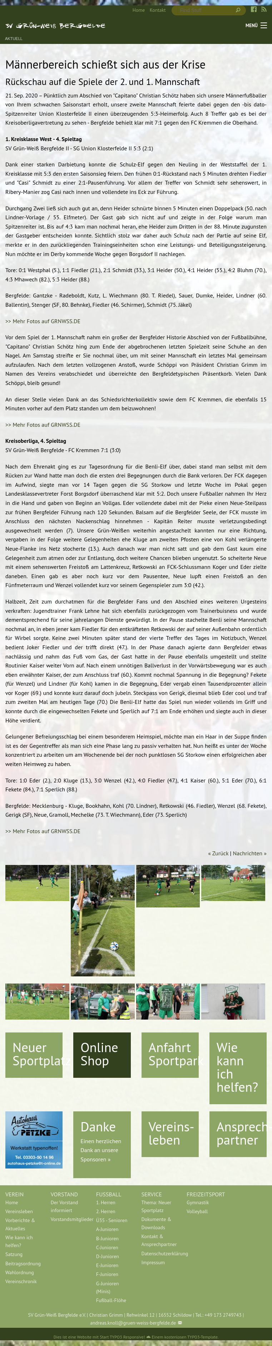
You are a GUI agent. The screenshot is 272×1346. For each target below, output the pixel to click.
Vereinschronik (21, 1281)
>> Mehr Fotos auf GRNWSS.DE (42, 321)
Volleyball (197, 1211)
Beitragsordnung (22, 1263)
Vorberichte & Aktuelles (20, 1224)
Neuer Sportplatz (42, 1054)
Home (139, 10)
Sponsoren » (95, 1159)
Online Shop (99, 1054)
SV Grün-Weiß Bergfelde (55, 25)
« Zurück (218, 853)
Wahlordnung (19, 1272)
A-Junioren (107, 1229)
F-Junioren (107, 1274)
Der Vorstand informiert (64, 1206)
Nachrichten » (250, 853)
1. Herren (105, 1202)
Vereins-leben (171, 1133)
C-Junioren (107, 1247)
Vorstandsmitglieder (68, 1219)
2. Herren (105, 1211)
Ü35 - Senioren (112, 1220)
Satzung (14, 1254)
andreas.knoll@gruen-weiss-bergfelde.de (133, 1323)
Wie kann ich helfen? (237, 1067)
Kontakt (158, 10)
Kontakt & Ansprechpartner (158, 1240)
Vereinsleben (19, 1211)
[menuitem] (136, 10)
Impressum (153, 1262)
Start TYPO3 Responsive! (122, 1337)
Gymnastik (198, 1202)
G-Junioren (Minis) (107, 1287)
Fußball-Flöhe (111, 1300)
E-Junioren (107, 1265)
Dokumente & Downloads (156, 1223)
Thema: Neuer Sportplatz (156, 1206)
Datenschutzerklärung (158, 1253)
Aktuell (14, 39)
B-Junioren (107, 1238)
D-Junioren (107, 1256)
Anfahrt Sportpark (176, 1054)
